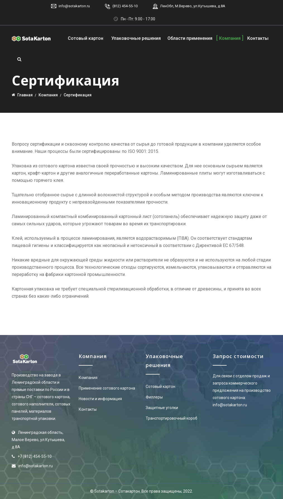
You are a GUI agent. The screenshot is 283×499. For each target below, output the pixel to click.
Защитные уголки (162, 407)
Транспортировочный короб (171, 418)
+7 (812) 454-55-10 (35, 456)
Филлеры (154, 397)
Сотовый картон (85, 38)
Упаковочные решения (136, 38)
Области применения (189, 38)
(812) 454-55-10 (125, 6)
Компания (230, 38)
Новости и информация (100, 399)
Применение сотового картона (107, 388)
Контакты (257, 38)
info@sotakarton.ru (74, 6)
